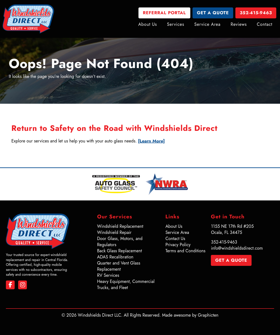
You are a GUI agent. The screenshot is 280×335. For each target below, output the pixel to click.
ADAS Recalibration (115, 257)
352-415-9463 (256, 13)
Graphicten (208, 315)
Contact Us (175, 238)
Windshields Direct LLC (99, 315)
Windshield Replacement (120, 226)
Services (175, 24)
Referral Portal (164, 13)
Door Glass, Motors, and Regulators (120, 241)
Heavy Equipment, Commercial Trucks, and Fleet (126, 284)
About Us (147, 24)
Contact (264, 24)
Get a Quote (213, 13)
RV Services (108, 275)
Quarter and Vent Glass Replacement (118, 266)
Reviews (239, 24)
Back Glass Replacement (119, 251)
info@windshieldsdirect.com (237, 248)
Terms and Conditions (185, 251)
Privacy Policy (178, 245)
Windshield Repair (114, 232)
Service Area (207, 24)
